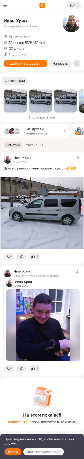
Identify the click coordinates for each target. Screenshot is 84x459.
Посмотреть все (42, 117)
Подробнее (18, 54)
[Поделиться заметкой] (21, 256)
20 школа (16, 48)
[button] (15, 81)
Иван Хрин (15, 21)
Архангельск (19, 36)
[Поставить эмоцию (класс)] (35, 256)
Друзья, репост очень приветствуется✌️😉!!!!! (41, 168)
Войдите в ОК (18, 422)
